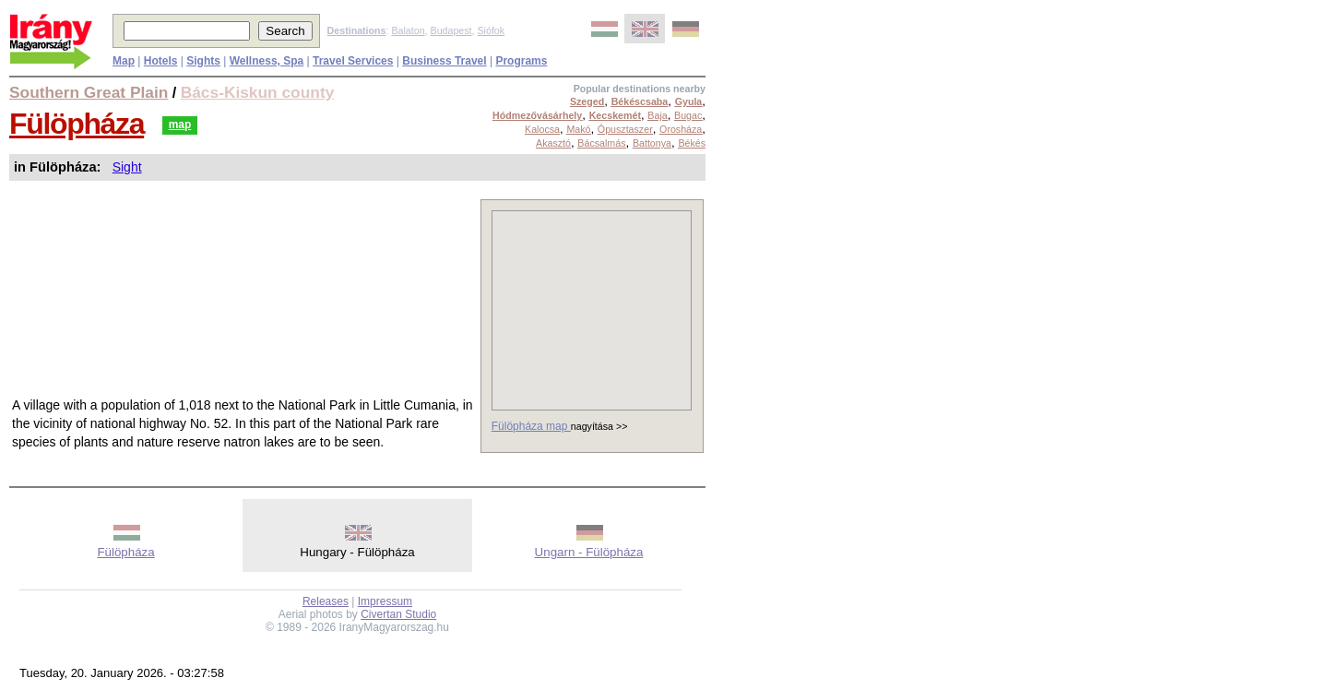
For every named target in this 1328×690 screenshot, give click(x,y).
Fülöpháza (76, 123)
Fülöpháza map (531, 426)
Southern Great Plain (88, 92)
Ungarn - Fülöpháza (589, 552)
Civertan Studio (398, 614)
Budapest (451, 30)
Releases (325, 601)
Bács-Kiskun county (258, 92)
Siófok (490, 30)
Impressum (385, 601)
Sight (127, 167)
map (180, 124)
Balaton (407, 30)
